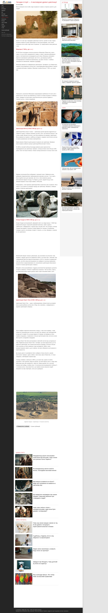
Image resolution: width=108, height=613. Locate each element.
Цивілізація (36, 421)
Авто (2, 5)
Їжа (2, 12)
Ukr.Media (37, 61)
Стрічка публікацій (35, 426)
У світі (3, 27)
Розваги (3, 20)
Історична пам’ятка (44, 421)
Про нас (3, 32)
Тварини (3, 26)
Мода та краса (5, 15)
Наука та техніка (5, 17)
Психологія (4, 19)
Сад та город (4, 22)
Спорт (3, 24)
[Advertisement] (37, 82)
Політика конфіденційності (7, 35)
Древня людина (28, 421)
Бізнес (3, 7)
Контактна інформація (6, 34)
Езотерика (4, 8)
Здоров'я (3, 10)
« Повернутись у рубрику (23, 426)
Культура (3, 13)
